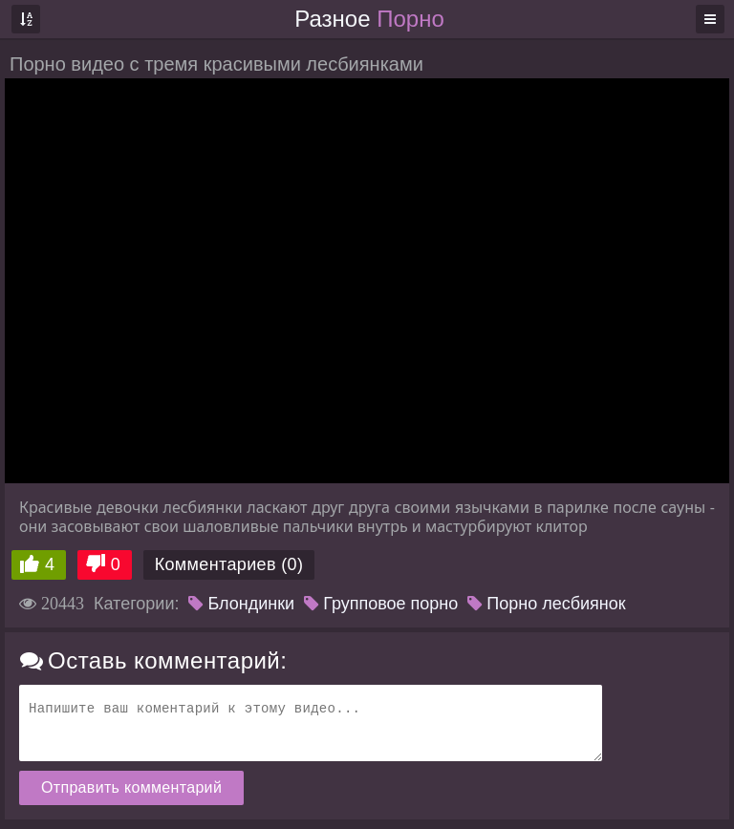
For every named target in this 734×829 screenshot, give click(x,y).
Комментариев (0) (229, 564)
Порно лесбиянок (546, 603)
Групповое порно (381, 603)
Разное (368, 19)
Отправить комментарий (131, 787)
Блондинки (241, 603)
